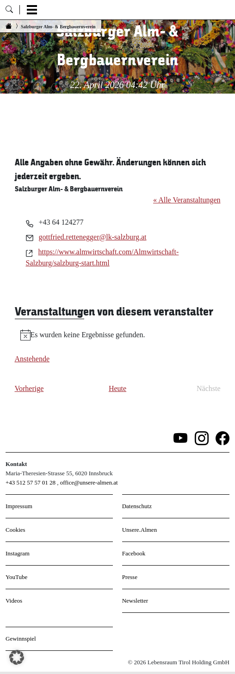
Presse (129, 576)
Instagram (18, 553)
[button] (16, 657)
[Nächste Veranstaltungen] (209, 388)
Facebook (134, 553)
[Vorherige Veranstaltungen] (29, 388)
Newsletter (135, 600)
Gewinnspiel (21, 638)
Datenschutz (137, 506)
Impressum (19, 506)
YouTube (16, 576)
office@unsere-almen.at (89, 482)
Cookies (15, 529)
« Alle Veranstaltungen (186, 200)
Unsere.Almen (139, 529)
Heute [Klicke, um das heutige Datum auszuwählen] (117, 388)
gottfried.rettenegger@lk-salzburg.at (93, 237)
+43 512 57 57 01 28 (31, 482)
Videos (14, 600)
